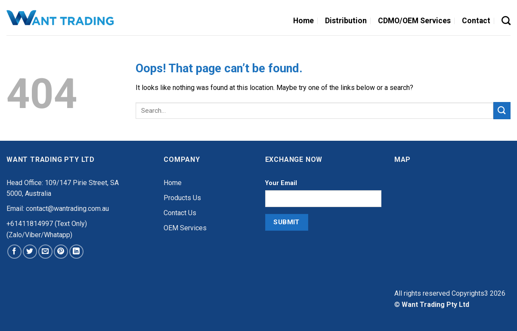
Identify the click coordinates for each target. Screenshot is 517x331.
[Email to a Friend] (45, 251)
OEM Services (185, 228)
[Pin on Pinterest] (61, 251)
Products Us (182, 198)
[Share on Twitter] (30, 251)
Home (173, 183)
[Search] (506, 20)
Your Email (281, 183)
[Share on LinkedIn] (76, 251)
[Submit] (502, 110)
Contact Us (180, 213)
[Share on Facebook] (14, 251)
